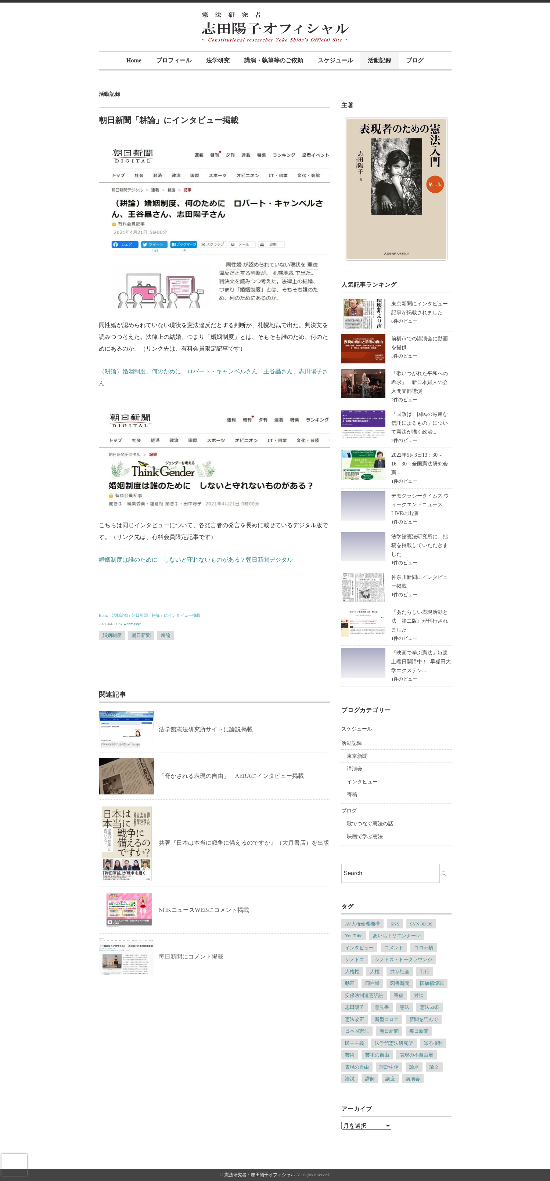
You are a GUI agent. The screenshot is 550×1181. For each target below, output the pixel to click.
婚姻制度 (112, 635)
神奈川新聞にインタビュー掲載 (419, 582)
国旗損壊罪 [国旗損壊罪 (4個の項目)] (432, 983)
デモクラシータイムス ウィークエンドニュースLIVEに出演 (420, 504)
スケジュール (335, 60)
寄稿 (352, 794)
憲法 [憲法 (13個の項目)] (404, 1007)
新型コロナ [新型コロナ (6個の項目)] (387, 1019)
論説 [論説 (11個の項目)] (350, 1079)
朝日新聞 (141, 635)
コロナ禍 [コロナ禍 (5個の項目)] (423, 947)
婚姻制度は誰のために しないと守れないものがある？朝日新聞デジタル (196, 560)
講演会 (354, 769)
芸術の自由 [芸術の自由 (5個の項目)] (377, 1055)
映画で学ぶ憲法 (365, 836)
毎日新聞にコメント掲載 (191, 956)
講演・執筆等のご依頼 (273, 60)
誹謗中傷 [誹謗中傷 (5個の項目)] (389, 1067)
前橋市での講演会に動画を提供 (419, 343)
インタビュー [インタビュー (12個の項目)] (359, 947)
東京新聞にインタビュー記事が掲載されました (419, 308)
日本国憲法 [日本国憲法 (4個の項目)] (357, 1031)
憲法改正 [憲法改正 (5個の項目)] (354, 1019)
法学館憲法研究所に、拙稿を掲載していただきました (419, 545)
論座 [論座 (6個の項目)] (414, 1067)
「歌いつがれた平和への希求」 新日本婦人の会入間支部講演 (419, 382)
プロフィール (173, 60)
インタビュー (362, 782)
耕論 (165, 635)
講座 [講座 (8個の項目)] (390, 1079)
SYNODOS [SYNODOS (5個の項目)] (421, 924)
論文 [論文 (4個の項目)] (434, 1067)
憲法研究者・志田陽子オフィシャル (259, 1174)
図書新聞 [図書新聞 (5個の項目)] (399, 983)
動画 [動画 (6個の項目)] (350, 983)
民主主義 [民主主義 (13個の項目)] (354, 1043)
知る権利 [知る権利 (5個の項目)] (433, 1043)
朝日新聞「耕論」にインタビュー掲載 (166, 615)
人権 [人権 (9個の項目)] (375, 971)
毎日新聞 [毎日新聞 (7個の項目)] (418, 1031)
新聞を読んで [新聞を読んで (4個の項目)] (423, 1019)
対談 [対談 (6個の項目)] (419, 995)
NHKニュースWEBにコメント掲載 (204, 910)
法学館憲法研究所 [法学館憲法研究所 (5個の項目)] (394, 1043)
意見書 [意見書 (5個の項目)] (382, 1007)
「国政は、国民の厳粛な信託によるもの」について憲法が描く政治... (419, 423)
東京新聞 (357, 756)
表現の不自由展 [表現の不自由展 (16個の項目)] (416, 1055)
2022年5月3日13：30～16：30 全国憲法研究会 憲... (422, 463)
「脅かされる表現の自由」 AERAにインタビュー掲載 (231, 776)
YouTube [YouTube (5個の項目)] (353, 935)
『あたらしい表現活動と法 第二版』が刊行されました (419, 621)
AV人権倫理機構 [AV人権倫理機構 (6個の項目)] (362, 924)
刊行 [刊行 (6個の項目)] (424, 971)
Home (133, 60)
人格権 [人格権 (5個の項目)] (352, 971)
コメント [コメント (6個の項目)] (393, 947)
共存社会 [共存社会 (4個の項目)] (399, 971)
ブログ (415, 60)
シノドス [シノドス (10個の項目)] (354, 959)
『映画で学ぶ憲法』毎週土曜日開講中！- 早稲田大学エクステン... (421, 661)
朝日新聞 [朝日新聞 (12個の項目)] (389, 1031)
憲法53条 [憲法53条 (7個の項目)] (429, 1007)
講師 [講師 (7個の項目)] (370, 1079)
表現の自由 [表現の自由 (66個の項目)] (357, 1067)
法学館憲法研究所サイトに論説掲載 (206, 729)
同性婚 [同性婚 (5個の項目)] (372, 983)
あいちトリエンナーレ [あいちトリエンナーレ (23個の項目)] (397, 935)
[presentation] (14, 1165)
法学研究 (218, 60)
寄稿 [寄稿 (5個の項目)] (398, 995)
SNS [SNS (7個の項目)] (395, 924)
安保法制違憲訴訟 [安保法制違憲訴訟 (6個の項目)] (364, 995)
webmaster (132, 624)
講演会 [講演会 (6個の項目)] (413, 1079)
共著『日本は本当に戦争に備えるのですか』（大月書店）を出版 (244, 843)
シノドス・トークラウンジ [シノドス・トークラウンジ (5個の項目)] (403, 959)
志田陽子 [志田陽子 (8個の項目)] (354, 1007)
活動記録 (379, 60)
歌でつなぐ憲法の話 (370, 823)
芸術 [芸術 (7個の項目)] (350, 1055)
